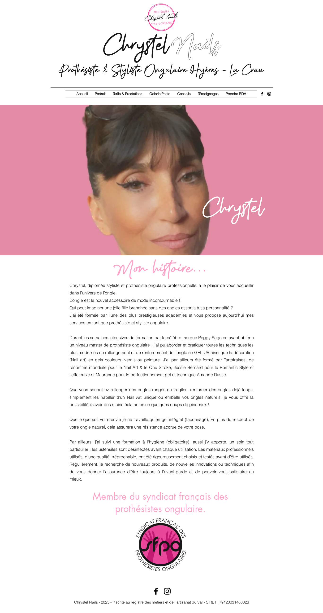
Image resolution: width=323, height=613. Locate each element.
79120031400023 (234, 602)
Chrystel (161, 45)
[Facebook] (262, 94)
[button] (127, 94)
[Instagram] (269, 94)
